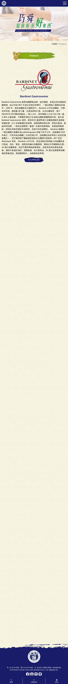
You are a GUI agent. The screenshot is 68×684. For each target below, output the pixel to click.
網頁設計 (52, 670)
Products (62, 44)
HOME (54, 44)
